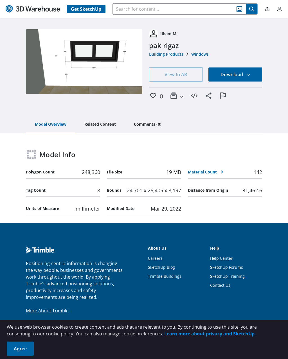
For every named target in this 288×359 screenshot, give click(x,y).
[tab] (50, 124)
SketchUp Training (227, 276)
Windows (200, 54)
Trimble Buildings (164, 276)
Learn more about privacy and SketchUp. (210, 334)
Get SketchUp (86, 9)
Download (235, 74)
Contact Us (220, 285)
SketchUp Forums (226, 267)
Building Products (166, 54)
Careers (155, 258)
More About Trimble (47, 311)
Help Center (221, 258)
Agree (20, 349)
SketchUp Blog (161, 267)
